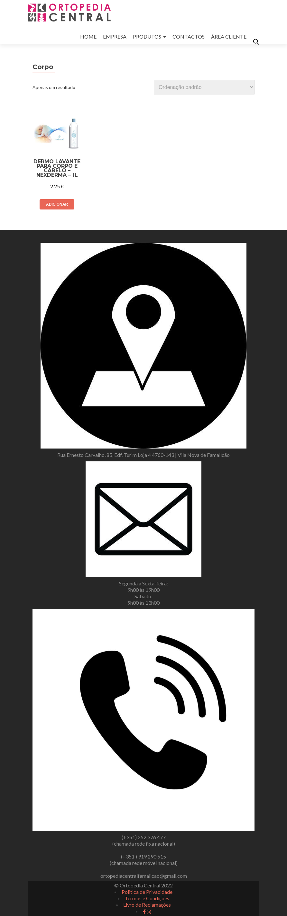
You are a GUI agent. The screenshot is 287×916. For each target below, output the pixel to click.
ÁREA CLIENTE (228, 36)
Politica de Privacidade (147, 892)
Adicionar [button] (57, 204)
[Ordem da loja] (204, 87)
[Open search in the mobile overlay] (256, 41)
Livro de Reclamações (147, 905)
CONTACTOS (188, 36)
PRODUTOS (147, 36)
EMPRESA (114, 36)
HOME (88, 36)
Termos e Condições (147, 898)
